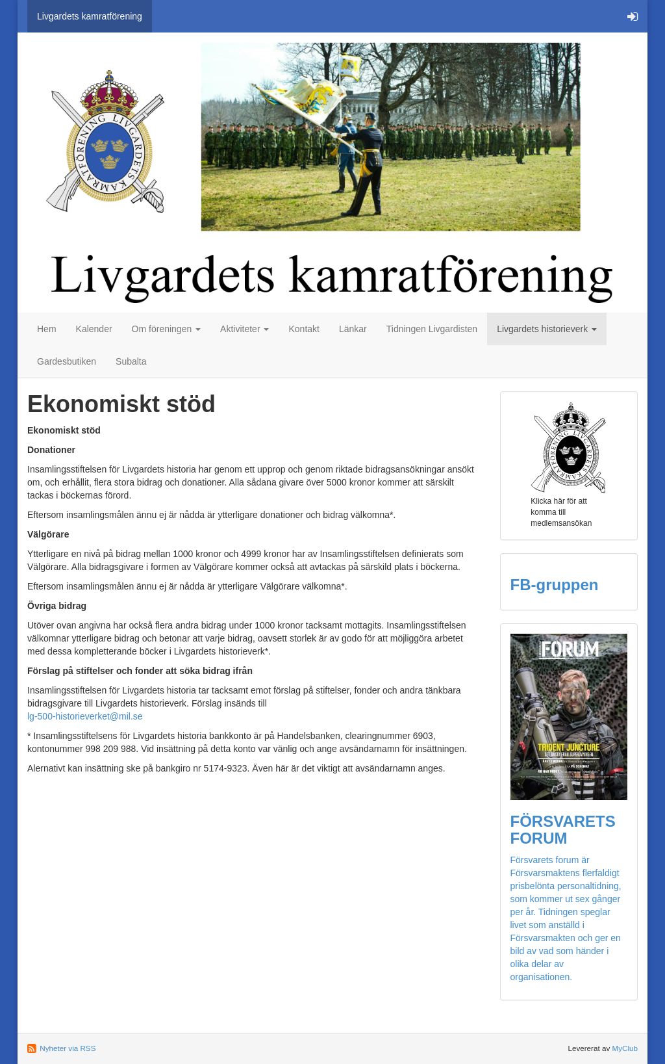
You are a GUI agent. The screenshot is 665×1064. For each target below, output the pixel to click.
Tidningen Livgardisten (431, 329)
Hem (46, 329)
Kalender (94, 329)
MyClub (625, 1048)
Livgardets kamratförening (89, 16)
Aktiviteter (244, 329)
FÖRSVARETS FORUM (563, 829)
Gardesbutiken (66, 361)
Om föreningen (166, 329)
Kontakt (303, 329)
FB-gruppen (554, 584)
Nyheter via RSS (67, 1048)
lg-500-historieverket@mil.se (85, 716)
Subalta (131, 361)
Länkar (353, 329)
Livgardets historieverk (547, 329)
